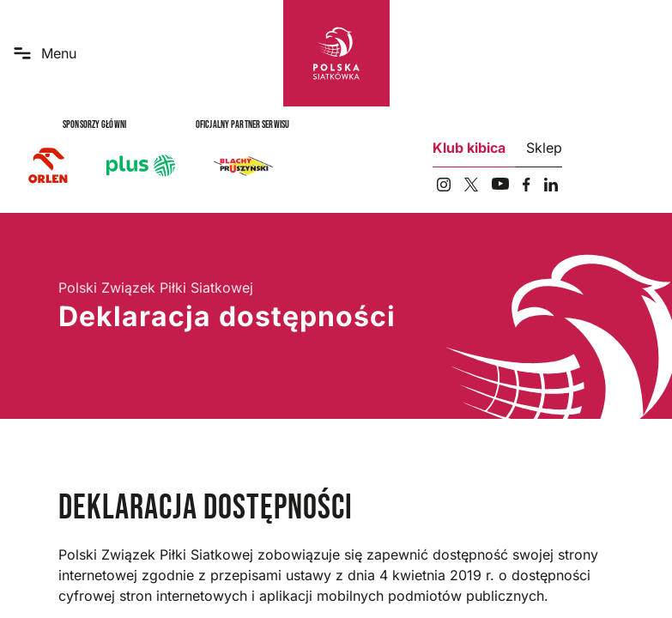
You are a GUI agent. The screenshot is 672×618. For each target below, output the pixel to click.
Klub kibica (469, 147)
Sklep (544, 147)
